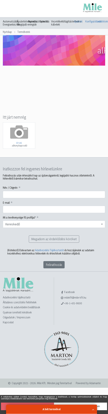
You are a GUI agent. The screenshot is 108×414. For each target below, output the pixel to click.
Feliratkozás (54, 265)
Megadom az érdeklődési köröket (54, 239)
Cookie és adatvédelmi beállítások (21, 307)
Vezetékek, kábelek (57, 23)
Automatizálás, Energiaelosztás (11, 23)
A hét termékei (52, 409)
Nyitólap (7, 31)
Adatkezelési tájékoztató (16, 297)
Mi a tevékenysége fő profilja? (19, 217)
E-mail (6, 202)
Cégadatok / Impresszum (16, 317)
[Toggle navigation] (8, 9)
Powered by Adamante (88, 383)
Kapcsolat (8, 322)
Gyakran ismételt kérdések (17, 312)
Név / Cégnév (10, 187)
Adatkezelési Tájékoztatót (49, 250)
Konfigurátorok (89, 21)
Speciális (44, 21)
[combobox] (54, 224)
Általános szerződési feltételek (20, 302)
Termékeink (23, 31)
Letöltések (101, 21)
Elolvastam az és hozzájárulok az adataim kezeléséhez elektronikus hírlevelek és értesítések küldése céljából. (50, 252)
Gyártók (78, 21)
